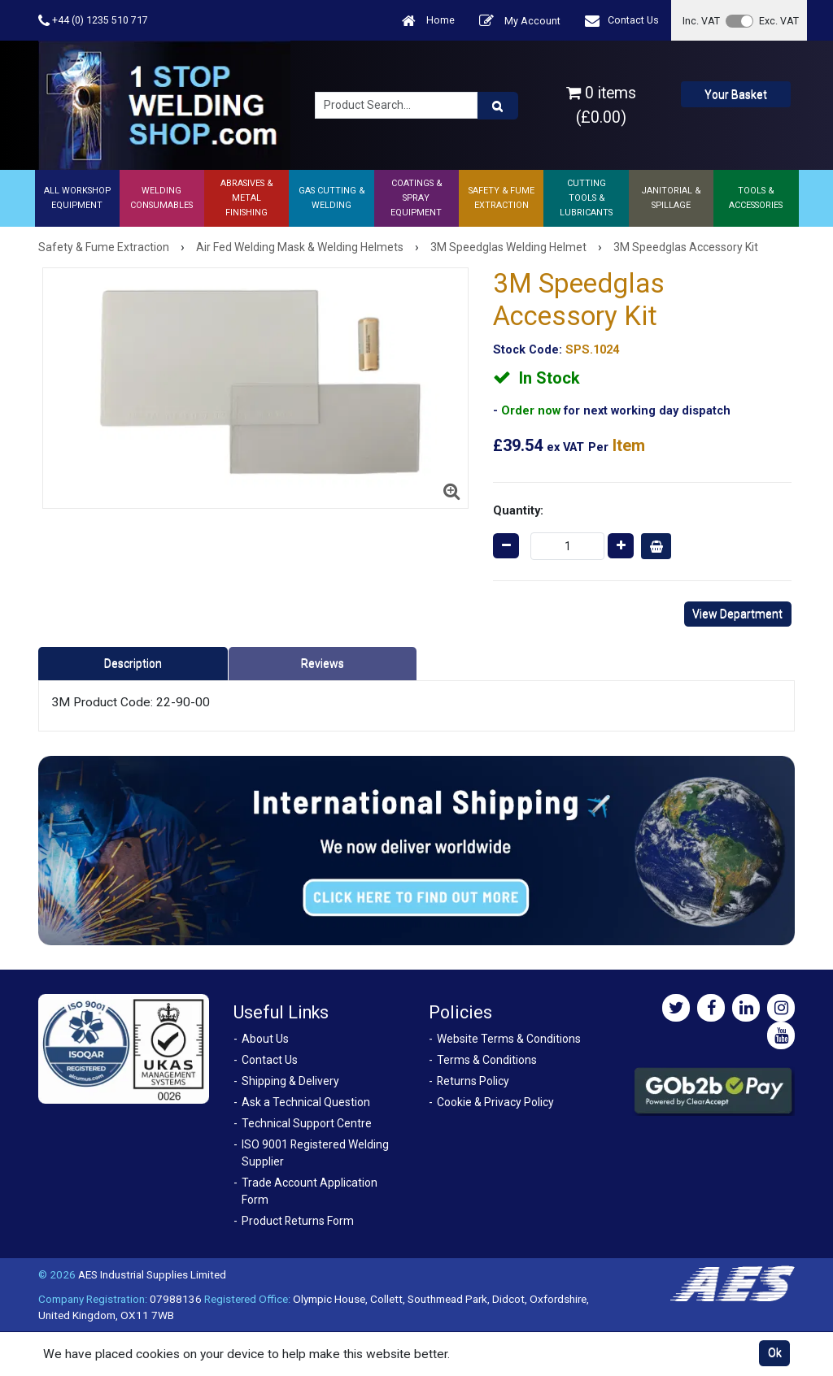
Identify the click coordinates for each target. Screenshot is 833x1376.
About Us (265, 1038)
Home (428, 21)
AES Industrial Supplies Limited (152, 1274)
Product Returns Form (298, 1220)
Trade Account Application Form (309, 1191)
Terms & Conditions (487, 1059)
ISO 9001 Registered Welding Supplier (315, 1153)
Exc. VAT (779, 21)
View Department (737, 613)
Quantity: (518, 510)
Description (133, 663)
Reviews (322, 663)
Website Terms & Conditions (509, 1038)
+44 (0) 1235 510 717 (93, 21)
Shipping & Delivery (290, 1080)
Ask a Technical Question (306, 1102)
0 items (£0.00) (601, 105)
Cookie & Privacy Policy (495, 1102)
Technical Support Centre (307, 1123)
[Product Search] (498, 105)
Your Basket (735, 94)
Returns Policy (473, 1080)
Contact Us (622, 21)
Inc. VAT (701, 21)
